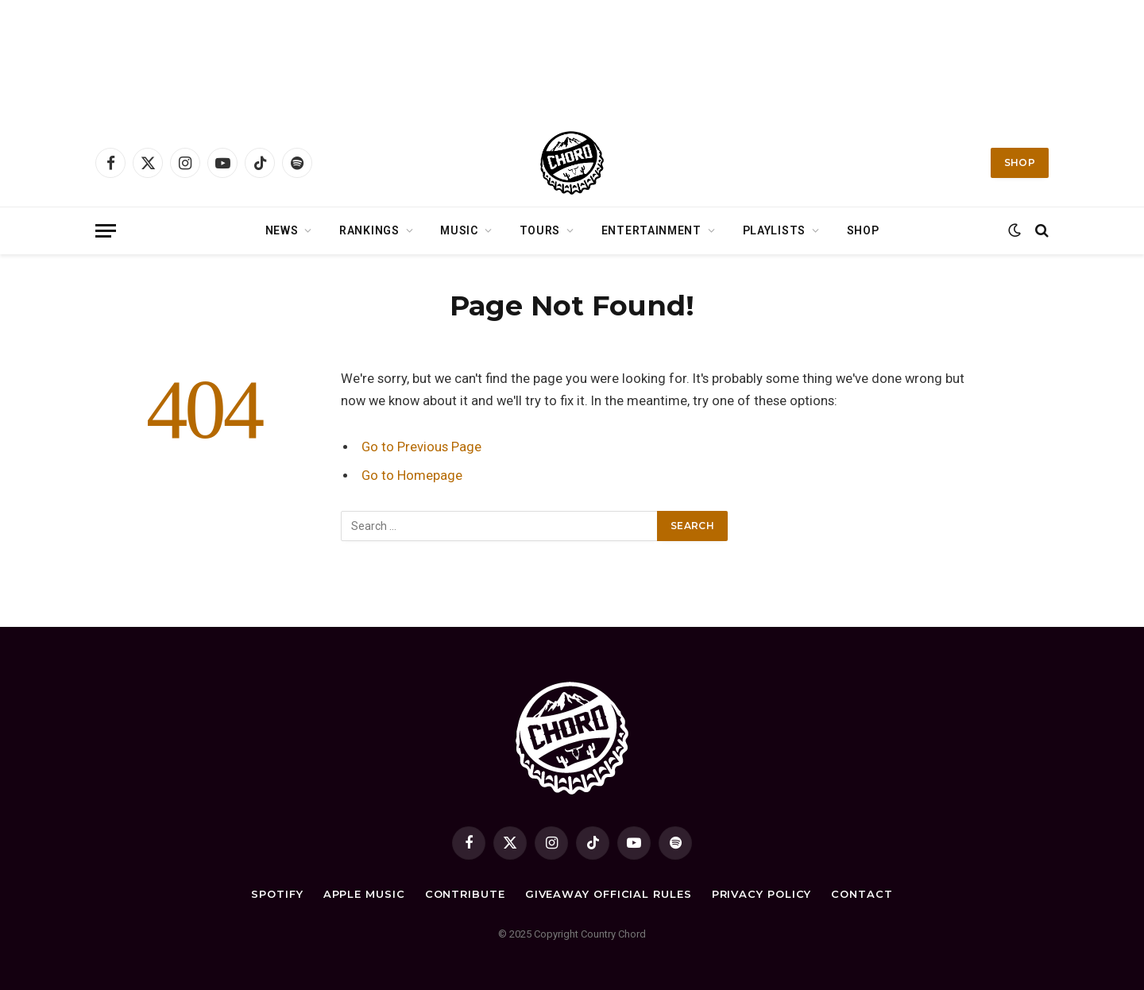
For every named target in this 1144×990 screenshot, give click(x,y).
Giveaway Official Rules (608, 894)
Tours (540, 230)
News (282, 230)
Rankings (369, 230)
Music (459, 230)
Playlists (774, 230)
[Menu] (105, 231)
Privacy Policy (762, 894)
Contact (861, 894)
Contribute (465, 894)
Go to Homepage (411, 475)
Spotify (277, 894)
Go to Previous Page (421, 446)
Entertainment (651, 230)
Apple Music (364, 894)
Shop (1019, 162)
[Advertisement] (572, 59)
